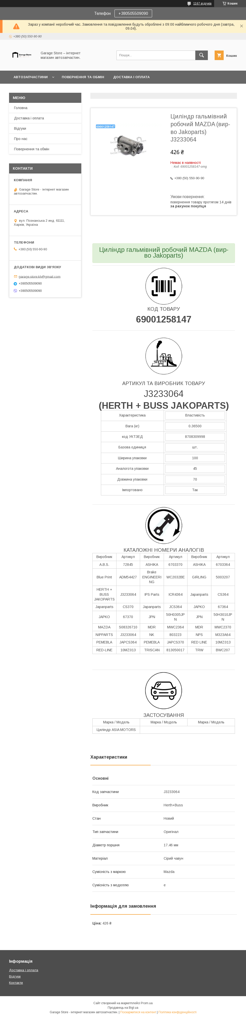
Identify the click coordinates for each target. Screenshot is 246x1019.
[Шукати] (201, 55)
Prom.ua (147, 1003)
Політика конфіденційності (177, 1012)
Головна (20, 108)
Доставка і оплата (131, 77)
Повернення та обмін (83, 77)
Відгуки (20, 128)
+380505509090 (133, 13)
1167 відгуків (202, 3)
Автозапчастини (31, 77)
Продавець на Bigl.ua (123, 1007)
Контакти (16, 983)
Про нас (20, 139)
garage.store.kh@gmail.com (39, 276)
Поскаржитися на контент (138, 1012)
